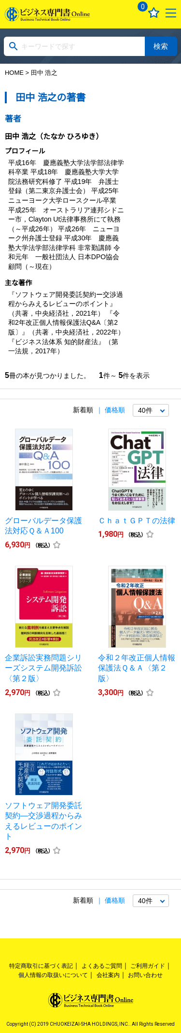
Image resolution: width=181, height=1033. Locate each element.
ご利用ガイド (147, 966)
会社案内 (108, 975)
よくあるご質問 (102, 966)
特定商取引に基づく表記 (41, 966)
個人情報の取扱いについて (53, 975)
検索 (160, 46)
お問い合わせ (145, 975)
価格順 (115, 410)
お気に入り (153, 12)
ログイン (118, 12)
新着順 (83, 410)
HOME (14, 72)
